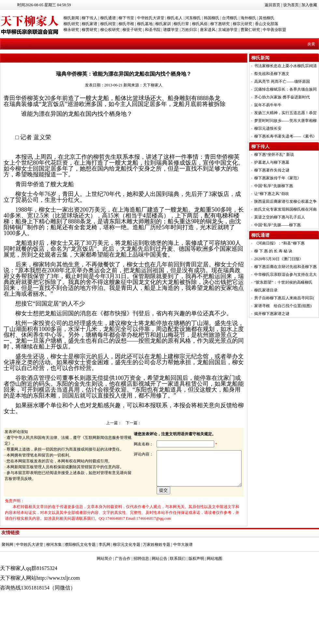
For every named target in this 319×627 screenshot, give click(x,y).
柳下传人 (89, 18)
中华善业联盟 (274, 29)
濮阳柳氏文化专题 (80, 567)
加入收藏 (309, 5)
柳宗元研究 (242, 24)
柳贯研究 (89, 29)
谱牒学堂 (171, 29)
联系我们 (178, 581)
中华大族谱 (183, 567)
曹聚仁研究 (250, 29)
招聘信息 (141, 581)
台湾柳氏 (230, 18)
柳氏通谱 (108, 18)
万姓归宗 (189, 29)
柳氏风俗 (200, 24)
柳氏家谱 (89, 24)
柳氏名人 (175, 18)
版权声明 (196, 581)
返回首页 (272, 5)
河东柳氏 (193, 18)
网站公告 (159, 581)
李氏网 (104, 567)
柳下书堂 (126, 18)
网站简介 (104, 581)
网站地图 (214, 581)
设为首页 (291, 5)
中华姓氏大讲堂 (150, 18)
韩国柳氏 (211, 18)
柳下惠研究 (220, 24)
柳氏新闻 (71, 18)
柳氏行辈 (181, 24)
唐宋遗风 (207, 29)
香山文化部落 (266, 24)
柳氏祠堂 (108, 24)
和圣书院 (152, 29)
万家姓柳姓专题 (156, 567)
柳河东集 (54, 567)
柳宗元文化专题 (126, 567)
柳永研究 (71, 29)
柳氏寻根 (126, 24)
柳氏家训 (163, 24)
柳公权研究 (110, 29)
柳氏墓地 (145, 24)
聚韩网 (7, 567)
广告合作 (123, 581)
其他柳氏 (266, 18)
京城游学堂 (228, 29)
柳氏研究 (71, 24)
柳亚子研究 (132, 29)
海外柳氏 (248, 18)
